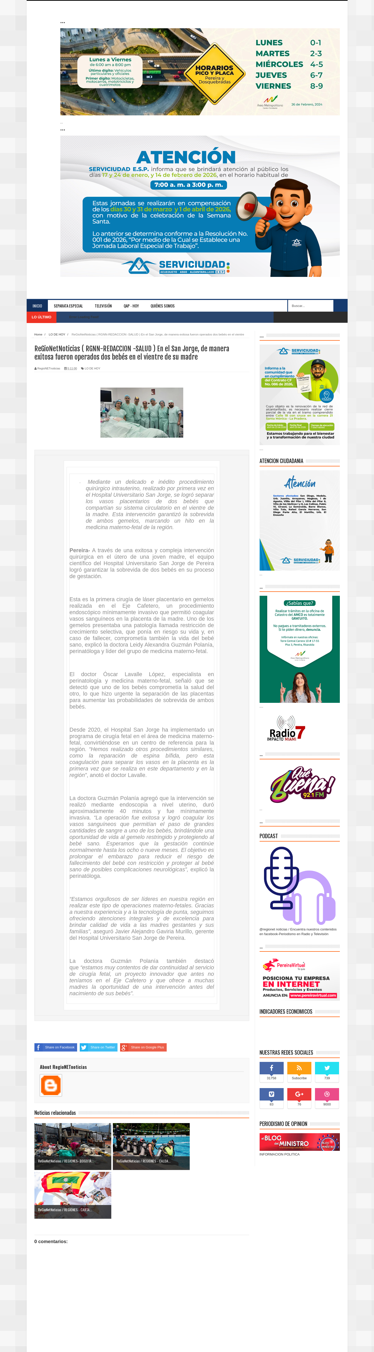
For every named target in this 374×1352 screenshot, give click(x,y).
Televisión (103, 306)
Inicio (37, 306)
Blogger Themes (147, 1343)
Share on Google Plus (142, 1047)
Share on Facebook (54, 1047)
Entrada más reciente (50, 1316)
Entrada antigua (237, 1316)
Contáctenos (327, 1343)
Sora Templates (67, 1343)
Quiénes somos (163, 306)
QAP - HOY (131, 306)
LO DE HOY (92, 368)
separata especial (68, 306)
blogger (127, 1343)
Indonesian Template (93, 1343)
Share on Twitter (97, 1047)
